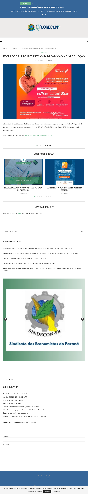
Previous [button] (5, 319)
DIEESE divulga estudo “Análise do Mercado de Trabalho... (42, 7)
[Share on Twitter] (43, 146)
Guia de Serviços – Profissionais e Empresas (62, 11)
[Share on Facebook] (40, 146)
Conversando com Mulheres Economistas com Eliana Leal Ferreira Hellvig (29, 263)
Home (5, 48)
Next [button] (82, 319)
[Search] (87, 41)
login (19, 213)
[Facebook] (42, 14)
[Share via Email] (50, 146)
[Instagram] (45, 14)
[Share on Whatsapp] (47, 146)
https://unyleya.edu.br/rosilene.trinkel (39, 135)
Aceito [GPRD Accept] (47, 491)
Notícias (14, 48)
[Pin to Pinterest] (45, 146)
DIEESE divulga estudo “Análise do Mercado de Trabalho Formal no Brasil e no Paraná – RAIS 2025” (38, 248)
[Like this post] (38, 146)
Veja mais (56, 491)
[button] (33, 3)
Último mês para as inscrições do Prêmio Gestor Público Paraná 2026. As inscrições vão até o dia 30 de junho (41, 253)
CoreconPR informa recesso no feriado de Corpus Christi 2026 (24, 258)
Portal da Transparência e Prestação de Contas (27, 11)
